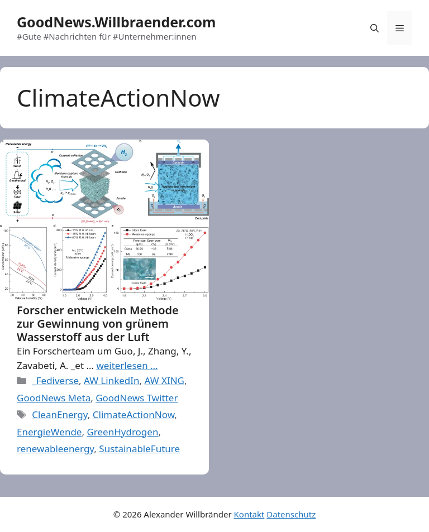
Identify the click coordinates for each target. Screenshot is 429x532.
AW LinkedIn (112, 380)
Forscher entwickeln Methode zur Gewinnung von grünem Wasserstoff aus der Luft (98, 323)
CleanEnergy (60, 414)
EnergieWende (49, 431)
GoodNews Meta (53, 397)
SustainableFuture (139, 448)
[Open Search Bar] (374, 28)
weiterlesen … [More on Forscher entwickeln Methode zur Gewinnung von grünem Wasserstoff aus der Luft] (127, 365)
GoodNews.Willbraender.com (116, 21)
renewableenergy (55, 448)
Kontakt (249, 514)
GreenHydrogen (122, 431)
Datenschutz (291, 514)
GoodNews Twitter (137, 397)
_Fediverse (55, 380)
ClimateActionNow (134, 414)
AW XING (164, 380)
